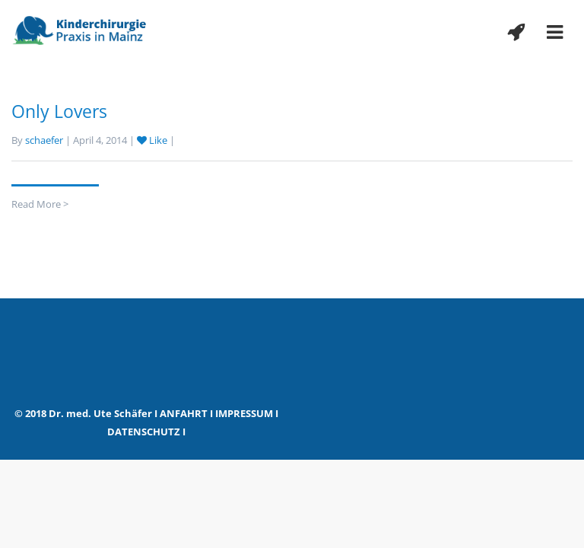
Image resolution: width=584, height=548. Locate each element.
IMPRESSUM (244, 413)
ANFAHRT (184, 413)
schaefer (44, 140)
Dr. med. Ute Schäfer (100, 413)
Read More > (39, 204)
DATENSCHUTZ (143, 431)
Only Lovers (59, 111)
